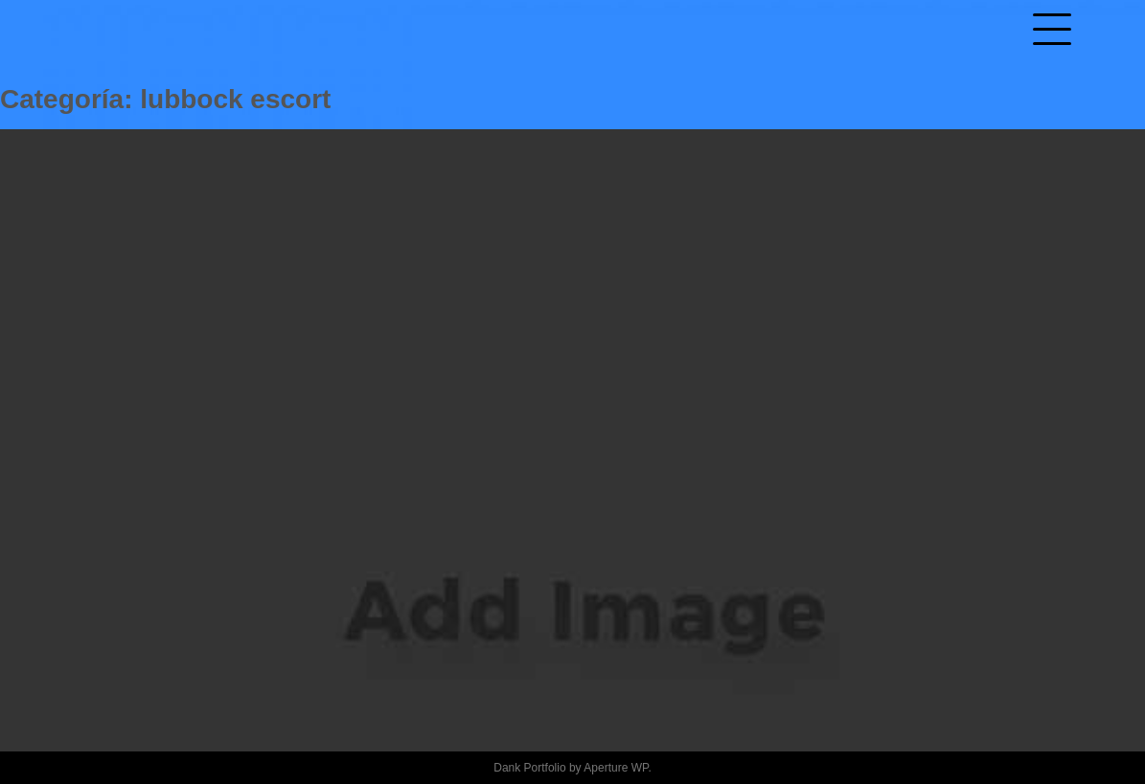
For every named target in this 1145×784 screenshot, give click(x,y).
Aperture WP (616, 767)
